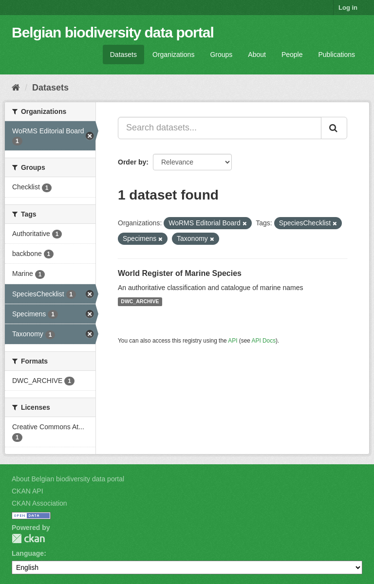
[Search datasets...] (219, 128)
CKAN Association (39, 503)
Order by (132, 162)
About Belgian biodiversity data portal (68, 479)
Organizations (173, 54)
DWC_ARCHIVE (140, 302)
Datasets (123, 54)
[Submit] (334, 128)
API (232, 340)
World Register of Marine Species (180, 273)
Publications (336, 54)
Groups (221, 54)
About (257, 54)
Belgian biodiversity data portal (113, 32)
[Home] (16, 87)
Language (28, 553)
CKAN (28, 538)
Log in (347, 7)
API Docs (264, 340)
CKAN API (27, 491)
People (292, 54)
